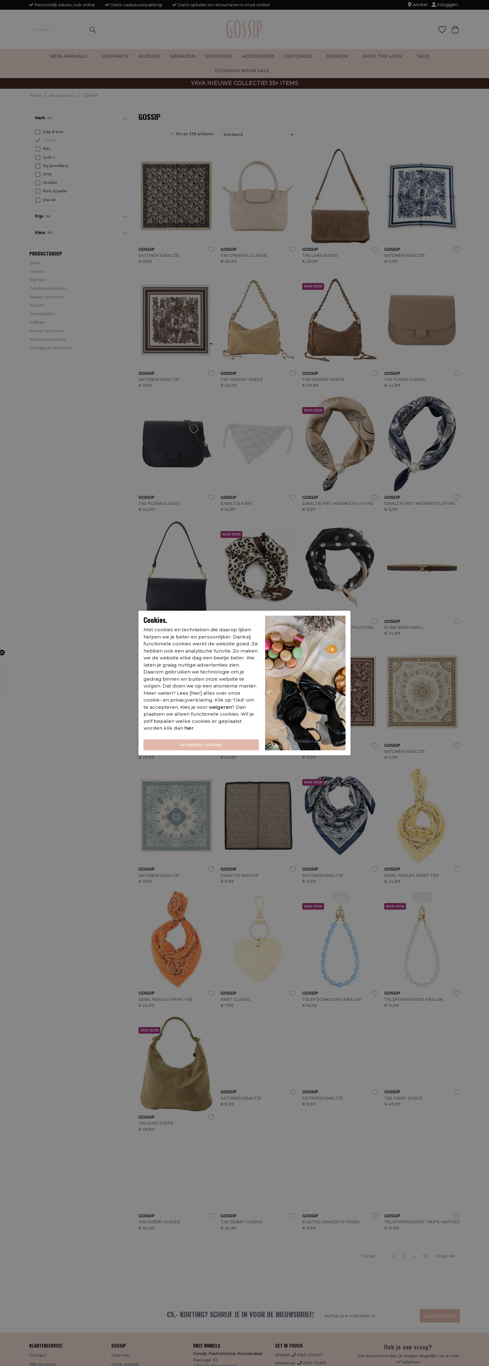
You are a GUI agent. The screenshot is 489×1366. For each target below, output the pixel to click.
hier (189, 728)
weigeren (220, 707)
